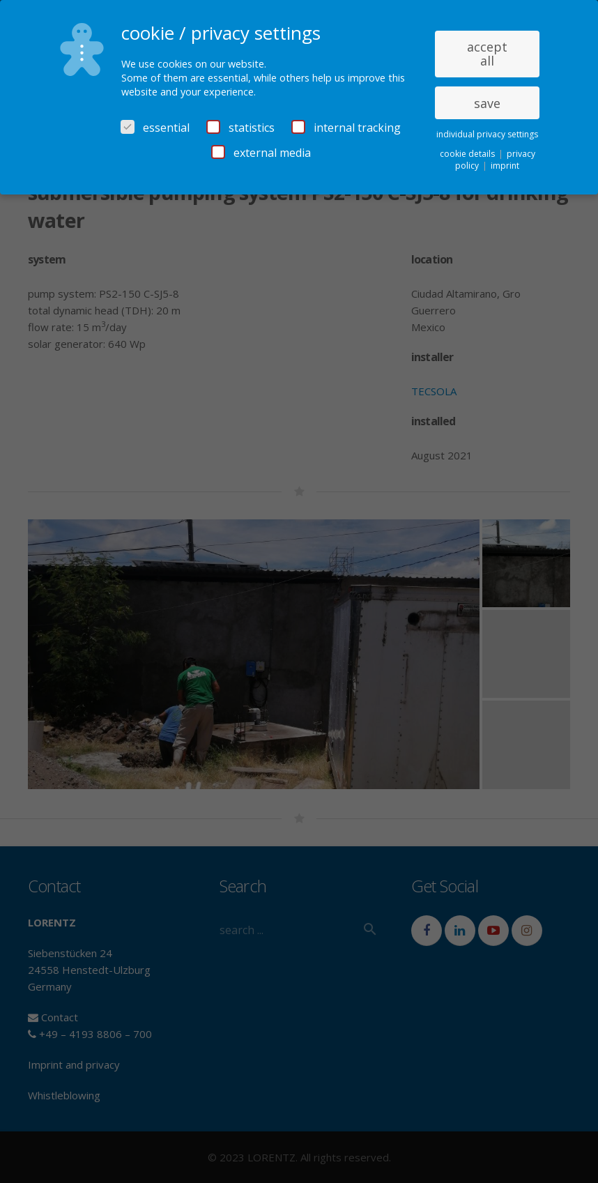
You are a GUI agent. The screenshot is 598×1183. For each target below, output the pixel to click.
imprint (505, 165)
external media (261, 152)
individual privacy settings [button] (487, 134)
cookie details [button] (468, 154)
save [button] (487, 103)
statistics (240, 127)
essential (155, 127)
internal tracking (346, 127)
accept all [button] (487, 53)
